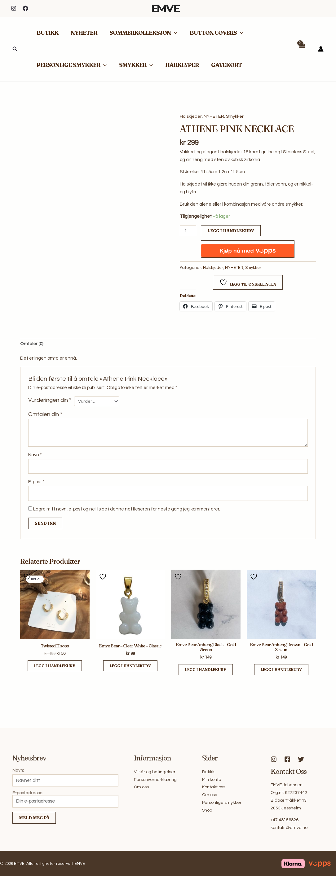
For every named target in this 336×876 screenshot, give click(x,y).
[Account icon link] (321, 49)
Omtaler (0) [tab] (31, 344)
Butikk (208, 772)
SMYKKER (134, 65)
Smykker (235, 116)
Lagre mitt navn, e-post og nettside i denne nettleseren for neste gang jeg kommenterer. (126, 510)
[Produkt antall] (188, 230)
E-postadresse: (65, 799)
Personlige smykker (221, 802)
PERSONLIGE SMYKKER (71, 65)
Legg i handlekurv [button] (54, 667)
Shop (207, 810)
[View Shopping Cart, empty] (302, 49)
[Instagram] (13, 8)
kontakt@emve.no (289, 828)
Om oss (141, 787)
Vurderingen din (49, 401)
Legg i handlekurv (231, 230)
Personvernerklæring (155, 779)
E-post (36, 483)
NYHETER (82, 32)
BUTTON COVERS (212, 33)
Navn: (18, 770)
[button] (15, 49)
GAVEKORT (222, 64)
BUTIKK (47, 32)
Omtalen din (45, 415)
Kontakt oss (213, 787)
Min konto (211, 779)
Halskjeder (190, 116)
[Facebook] (25, 8)
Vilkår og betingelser (154, 772)
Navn (35, 455)
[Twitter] (301, 759)
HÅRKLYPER (179, 64)
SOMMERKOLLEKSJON (140, 33)
